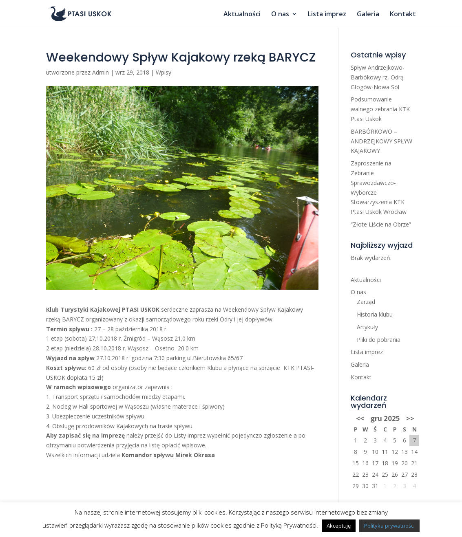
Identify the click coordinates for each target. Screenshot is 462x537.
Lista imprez (327, 14)
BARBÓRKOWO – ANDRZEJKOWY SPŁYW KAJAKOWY (381, 141)
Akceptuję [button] (339, 525)
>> (410, 418)
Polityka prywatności (389, 525)
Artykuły (367, 327)
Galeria (368, 14)
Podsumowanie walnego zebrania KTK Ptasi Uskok (380, 109)
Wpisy (163, 72)
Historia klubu (375, 314)
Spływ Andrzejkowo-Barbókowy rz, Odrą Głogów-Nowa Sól (378, 77)
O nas (280, 14)
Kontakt (403, 14)
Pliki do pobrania (378, 339)
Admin (100, 72)
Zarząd (366, 302)
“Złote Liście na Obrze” (381, 224)
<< (360, 418)
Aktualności (242, 14)
